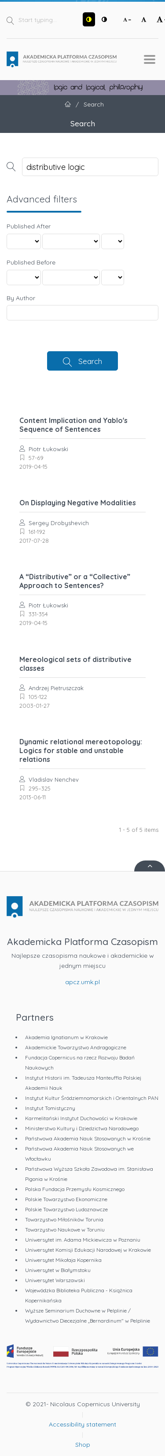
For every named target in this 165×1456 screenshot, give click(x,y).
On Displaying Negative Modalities (77, 502)
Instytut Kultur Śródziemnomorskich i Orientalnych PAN (91, 1098)
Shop (82, 1445)
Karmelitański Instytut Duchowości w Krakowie (81, 1118)
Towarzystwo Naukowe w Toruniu (65, 1229)
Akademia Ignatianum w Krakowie (66, 1037)
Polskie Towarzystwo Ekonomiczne (66, 1199)
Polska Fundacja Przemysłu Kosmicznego (75, 1189)
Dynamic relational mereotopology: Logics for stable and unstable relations (80, 750)
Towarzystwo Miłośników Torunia (64, 1219)
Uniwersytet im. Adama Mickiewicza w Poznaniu (82, 1239)
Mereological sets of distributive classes (75, 664)
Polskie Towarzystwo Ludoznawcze (66, 1209)
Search (90, 361)
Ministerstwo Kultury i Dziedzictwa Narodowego (82, 1128)
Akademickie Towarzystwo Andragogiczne (75, 1047)
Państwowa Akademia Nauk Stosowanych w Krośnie (87, 1138)
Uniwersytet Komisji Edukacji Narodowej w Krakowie (88, 1249)
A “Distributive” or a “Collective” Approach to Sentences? (74, 581)
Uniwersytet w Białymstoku (58, 1270)
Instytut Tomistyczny (50, 1108)
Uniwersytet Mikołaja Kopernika (63, 1260)
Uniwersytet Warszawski (55, 1280)
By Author (21, 298)
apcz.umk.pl (82, 982)
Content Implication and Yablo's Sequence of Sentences (73, 425)
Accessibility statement (82, 1424)
